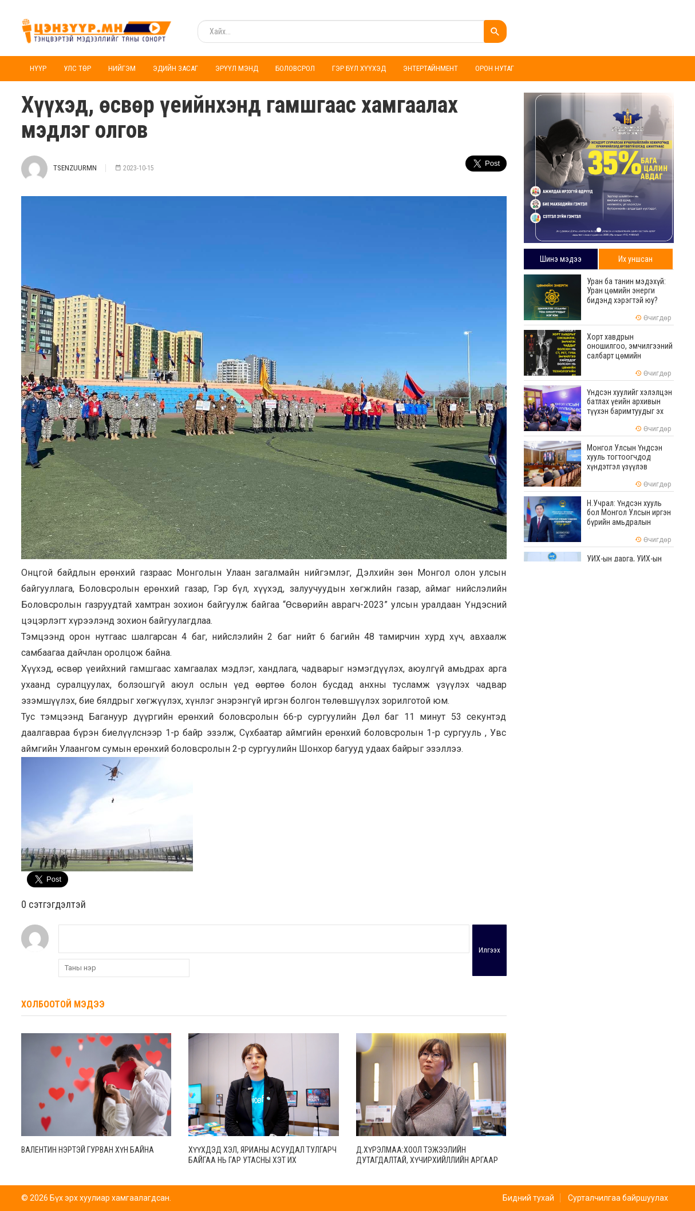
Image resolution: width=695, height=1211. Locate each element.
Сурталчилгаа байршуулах (618, 1197)
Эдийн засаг (175, 68)
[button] (599, 230)
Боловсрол (295, 68)
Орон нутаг (494, 68)
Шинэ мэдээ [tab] (561, 259)
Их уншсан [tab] (635, 259)
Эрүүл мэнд (236, 68)
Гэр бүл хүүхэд (359, 68)
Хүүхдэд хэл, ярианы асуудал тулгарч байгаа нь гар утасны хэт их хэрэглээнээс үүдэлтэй (262, 1160)
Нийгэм (122, 68)
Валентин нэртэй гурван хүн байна (87, 1149)
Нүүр (38, 68)
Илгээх (489, 950)
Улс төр (77, 68)
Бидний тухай (528, 1197)
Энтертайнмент (430, 68)
